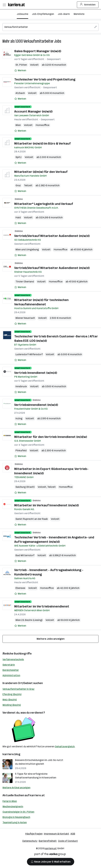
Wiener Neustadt (25, 317)
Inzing (19, 418)
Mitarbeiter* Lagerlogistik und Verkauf (43, 204)
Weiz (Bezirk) (10, 699)
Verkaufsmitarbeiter (38, 41)
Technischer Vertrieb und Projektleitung (44, 79)
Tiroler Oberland (25, 281)
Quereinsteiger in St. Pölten (18, 811)
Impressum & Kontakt (56, 833)
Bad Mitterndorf (25, 555)
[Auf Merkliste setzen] (20, 70)
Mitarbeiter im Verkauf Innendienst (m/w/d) (46, 505)
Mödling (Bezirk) (12, 704)
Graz (18, 185)
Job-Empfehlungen (43, 14)
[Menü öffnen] (4, 4)
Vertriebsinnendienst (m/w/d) (36, 405)
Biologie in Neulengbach (16, 817)
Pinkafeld (21, 450)
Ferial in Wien (10, 801)
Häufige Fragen (34, 833)
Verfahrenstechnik (13, 659)
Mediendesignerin (13, 806)
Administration (11, 675)
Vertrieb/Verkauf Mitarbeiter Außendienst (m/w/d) (52, 236)
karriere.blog (11, 754)
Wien (18, 125)
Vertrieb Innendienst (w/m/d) (35, 373)
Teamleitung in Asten (15, 822)
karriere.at (37, 795)
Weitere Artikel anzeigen (16, 787)
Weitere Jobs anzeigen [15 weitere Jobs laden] (51, 638)
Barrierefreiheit (48, 840)
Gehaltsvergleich (65, 746)
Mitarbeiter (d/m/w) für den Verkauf (40, 172)
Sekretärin (9, 664)
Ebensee (20, 588)
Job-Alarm (64, 14)
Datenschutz (29, 840)
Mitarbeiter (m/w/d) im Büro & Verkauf (42, 143)
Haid (18, 217)
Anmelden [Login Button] (88, 5)
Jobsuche (22, 14)
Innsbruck (21, 386)
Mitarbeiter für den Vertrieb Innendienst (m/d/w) (50, 437)
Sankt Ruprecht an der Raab (32, 518)
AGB (72, 833)
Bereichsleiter (11, 670)
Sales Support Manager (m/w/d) (37, 51)
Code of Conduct (68, 840)
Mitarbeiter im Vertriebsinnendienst (41, 606)
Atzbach (20, 93)
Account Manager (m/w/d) (33, 111)
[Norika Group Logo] (50, 855)
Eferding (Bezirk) (12, 694)
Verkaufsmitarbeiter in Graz (18, 688)
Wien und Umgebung (27, 249)
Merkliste (79, 14)
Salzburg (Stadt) (25, 486)
